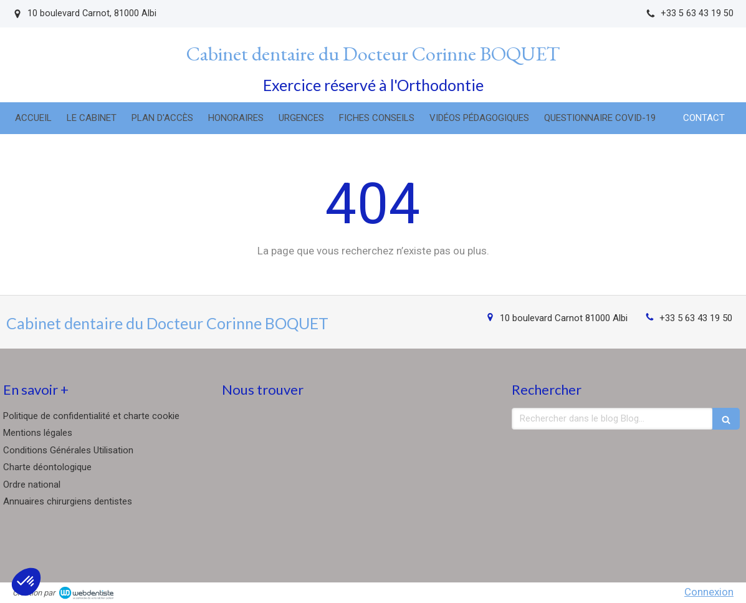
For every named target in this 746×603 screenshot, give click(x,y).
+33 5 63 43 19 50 (695, 318)
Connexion (709, 592)
